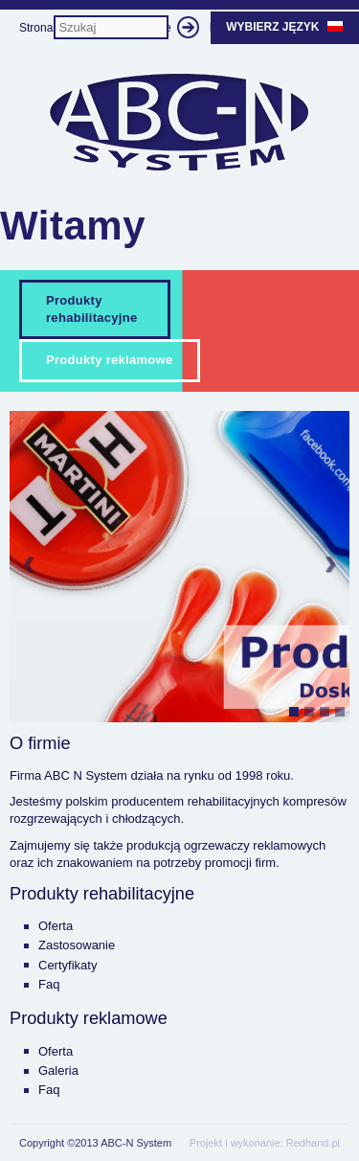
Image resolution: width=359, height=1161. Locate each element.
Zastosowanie (76, 945)
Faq (48, 984)
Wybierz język (285, 27)
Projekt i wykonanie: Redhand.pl (265, 1143)
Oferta (55, 926)
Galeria (58, 1070)
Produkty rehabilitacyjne (92, 309)
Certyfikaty (67, 965)
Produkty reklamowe (109, 360)
